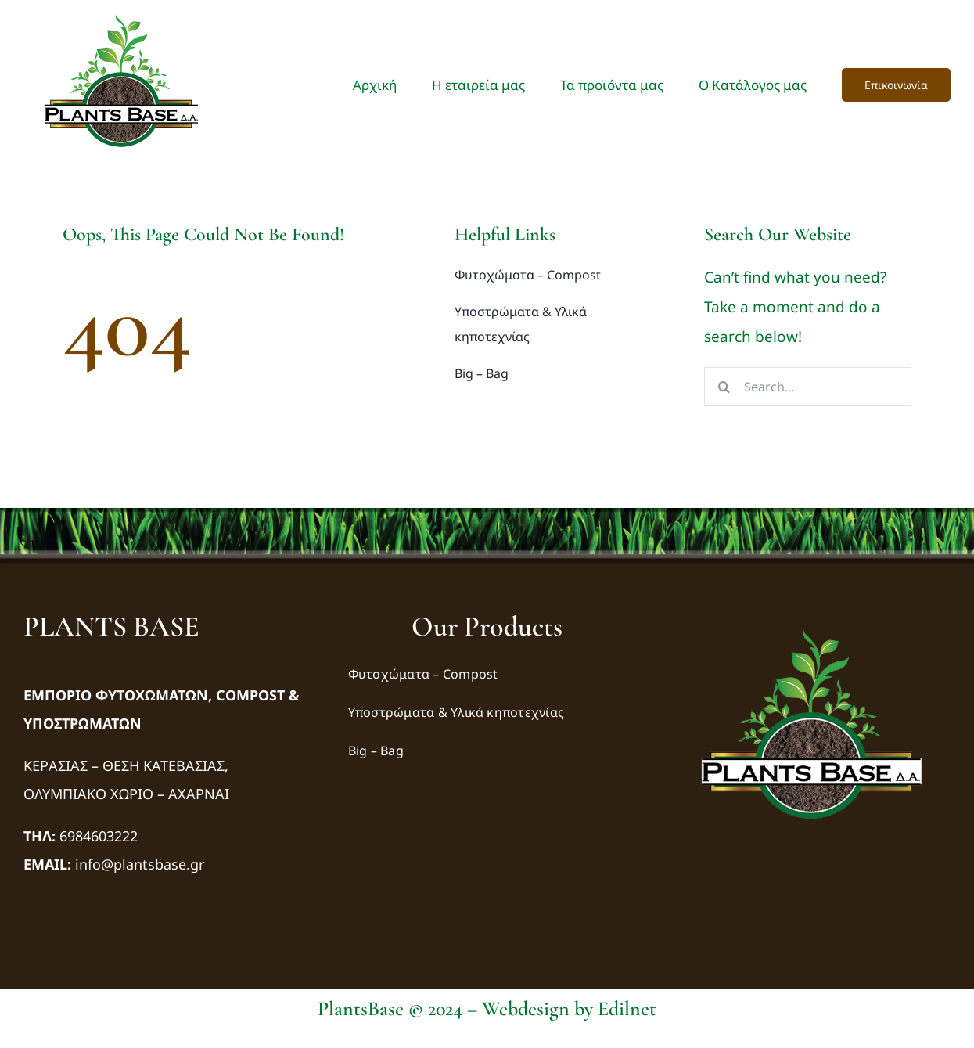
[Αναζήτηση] (723, 386)
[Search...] (807, 386)
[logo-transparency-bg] (811, 617)
